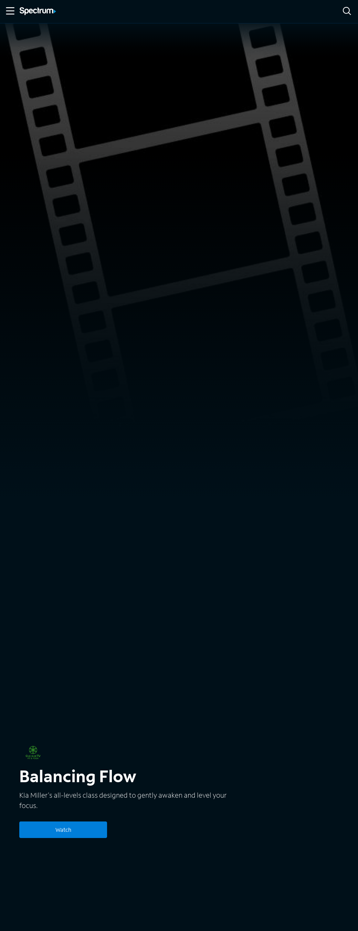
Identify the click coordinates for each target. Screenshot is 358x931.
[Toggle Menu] (9, 11)
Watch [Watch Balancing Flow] (63, 829)
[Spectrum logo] (38, 11)
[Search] (347, 11)
